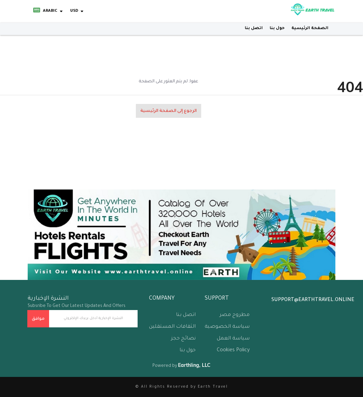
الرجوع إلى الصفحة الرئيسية (168, 111)
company (162, 298)
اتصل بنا (254, 28)
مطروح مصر (235, 315)
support (217, 298)
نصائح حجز (183, 339)
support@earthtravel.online (312, 300)
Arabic (45, 11)
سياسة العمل (233, 339)
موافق (38, 319)
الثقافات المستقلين (172, 327)
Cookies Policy (233, 350)
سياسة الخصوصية (227, 327)
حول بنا (277, 28)
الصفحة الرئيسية (309, 28)
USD (74, 11)
